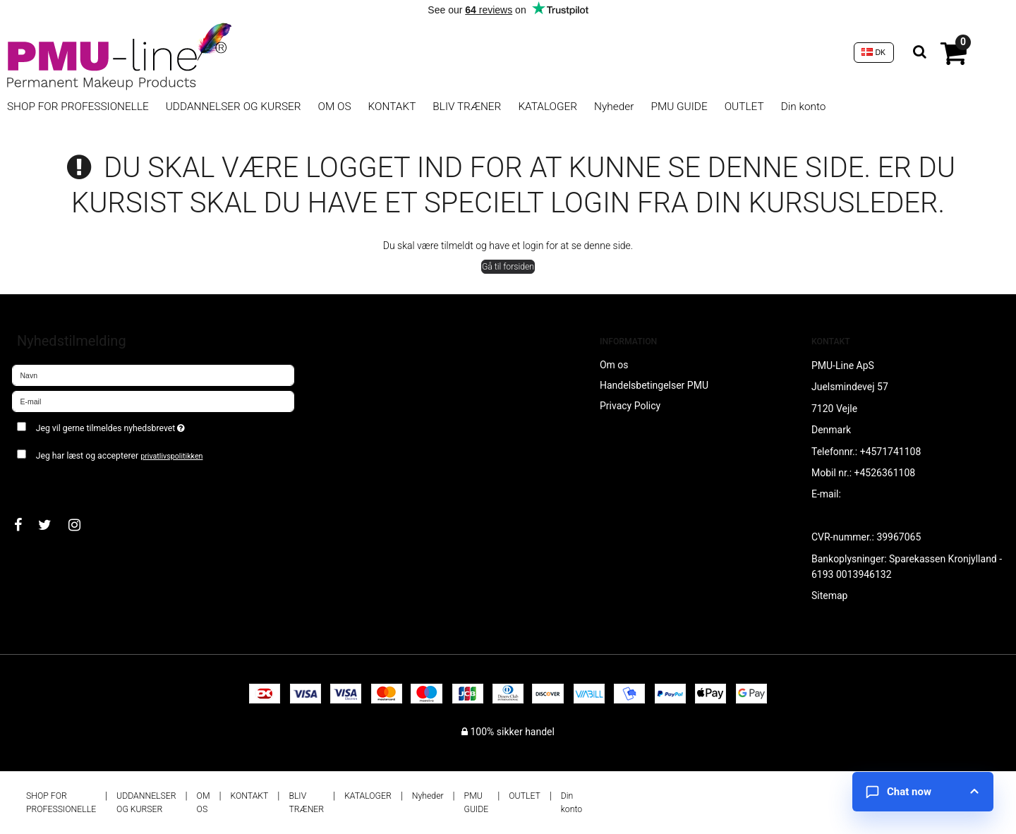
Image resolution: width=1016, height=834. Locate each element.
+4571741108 (890, 451)
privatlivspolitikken (171, 456)
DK (873, 52)
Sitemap (829, 595)
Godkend (47, 483)
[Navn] (153, 374)
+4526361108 (885, 472)
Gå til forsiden (508, 267)
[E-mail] (153, 400)
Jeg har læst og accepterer (119, 456)
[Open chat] (922, 791)
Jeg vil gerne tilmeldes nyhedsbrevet (160, 425)
